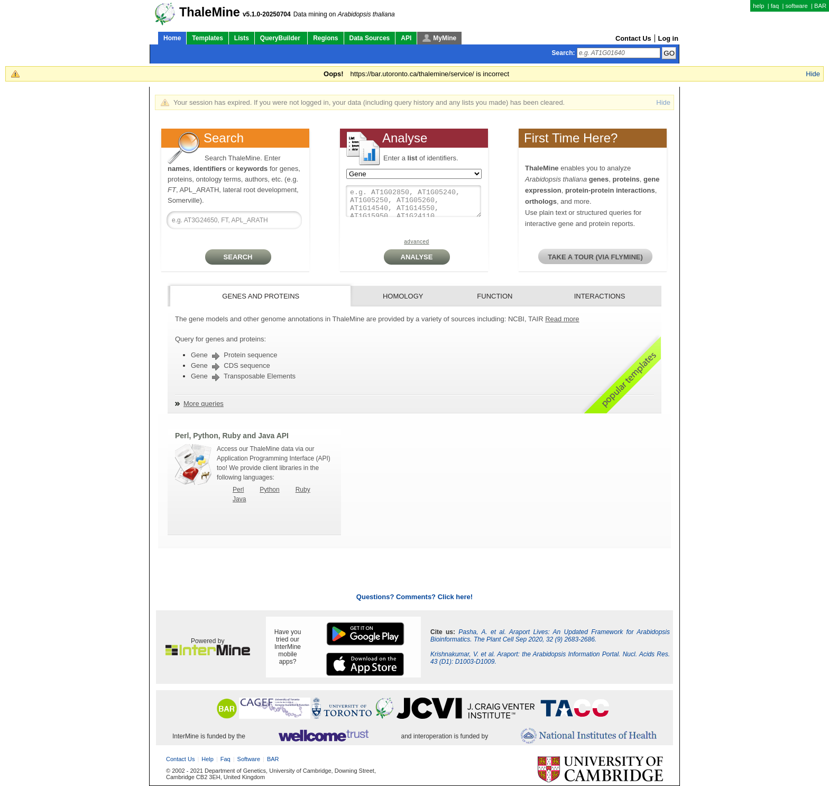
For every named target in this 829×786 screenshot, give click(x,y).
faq (775, 6)
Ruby (303, 489)
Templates (207, 38)
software (796, 6)
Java (239, 499)
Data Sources (369, 38)
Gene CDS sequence (230, 365)
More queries (203, 404)
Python (269, 489)
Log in (668, 38)
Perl (238, 489)
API (406, 38)
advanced (416, 242)
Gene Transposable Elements (243, 376)
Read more (562, 319)
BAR (820, 6)
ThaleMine (209, 12)
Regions (325, 38)
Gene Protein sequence (234, 355)
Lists (241, 38)
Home (172, 38)
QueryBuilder (281, 38)
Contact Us (633, 38)
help (758, 6)
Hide (813, 74)
